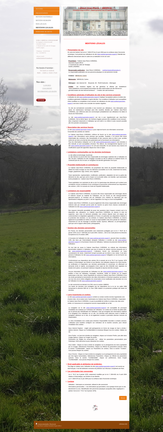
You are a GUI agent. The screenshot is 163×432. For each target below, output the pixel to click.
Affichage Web (123, 424)
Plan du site (53, 424)
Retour (123, 398)
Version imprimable (42, 424)
